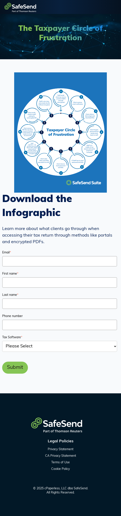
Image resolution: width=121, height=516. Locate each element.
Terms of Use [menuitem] (60, 462)
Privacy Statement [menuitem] (60, 449)
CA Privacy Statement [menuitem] (60, 456)
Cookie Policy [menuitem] (60, 469)
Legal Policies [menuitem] (60, 441)
